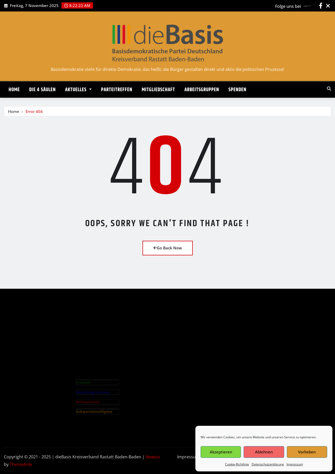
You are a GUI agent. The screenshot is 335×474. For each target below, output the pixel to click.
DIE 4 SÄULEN (42, 90)
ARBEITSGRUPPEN (201, 90)
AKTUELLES (78, 90)
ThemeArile (21, 464)
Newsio (153, 457)
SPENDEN (237, 90)
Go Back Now (167, 247)
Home (13, 113)
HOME (14, 90)
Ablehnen (264, 451)
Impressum (295, 464)
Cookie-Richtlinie (237, 464)
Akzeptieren (221, 451)
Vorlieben (307, 451)
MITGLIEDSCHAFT (158, 90)
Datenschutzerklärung (268, 464)
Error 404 (34, 113)
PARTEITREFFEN (116, 90)
